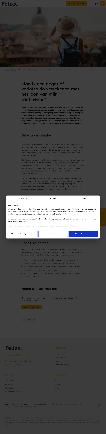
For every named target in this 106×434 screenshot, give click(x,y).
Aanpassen (53, 234)
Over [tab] (84, 198)
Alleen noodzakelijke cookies (22, 234)
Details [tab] (53, 198)
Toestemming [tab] (21, 198)
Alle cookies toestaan (83, 234)
